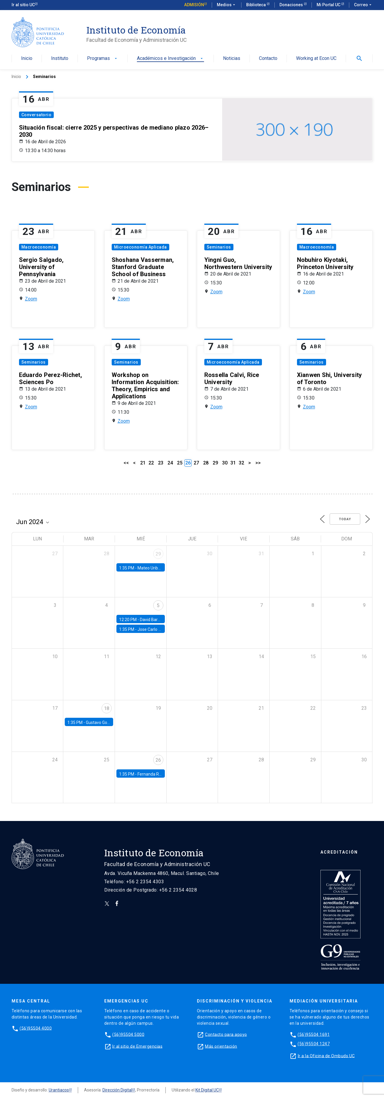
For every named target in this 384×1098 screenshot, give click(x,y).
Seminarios (219, 247)
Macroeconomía (38, 247)
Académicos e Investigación (170, 58)
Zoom (31, 299)
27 (196, 463)
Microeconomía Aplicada (140, 247)
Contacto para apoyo (226, 1034)
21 (143, 463)
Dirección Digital (117, 1090)
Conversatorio (36, 114)
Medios (226, 5)
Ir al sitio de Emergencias (137, 1046)
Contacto (268, 58)
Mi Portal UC (329, 4)
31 (233, 463)
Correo (363, 5)
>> (258, 463)
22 (151, 463)
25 (179, 463)
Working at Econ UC (316, 58)
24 (170, 463)
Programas (102, 58)
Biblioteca (256, 4)
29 (215, 463)
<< (126, 463)
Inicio (26, 58)
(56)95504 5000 (128, 1034)
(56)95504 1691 (314, 1034)
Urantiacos (59, 1090)
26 (158, 760)
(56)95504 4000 (36, 1028)
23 (160, 463)
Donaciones (291, 4)
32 (241, 463)
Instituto (59, 58)
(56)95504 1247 (314, 1044)
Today (345, 519)
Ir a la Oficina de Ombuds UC (326, 1055)
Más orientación (221, 1046)
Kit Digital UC (207, 1090)
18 (106, 708)
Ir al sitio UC (23, 4)
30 (224, 463)
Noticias (231, 58)
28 (205, 463)
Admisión (194, 4)
